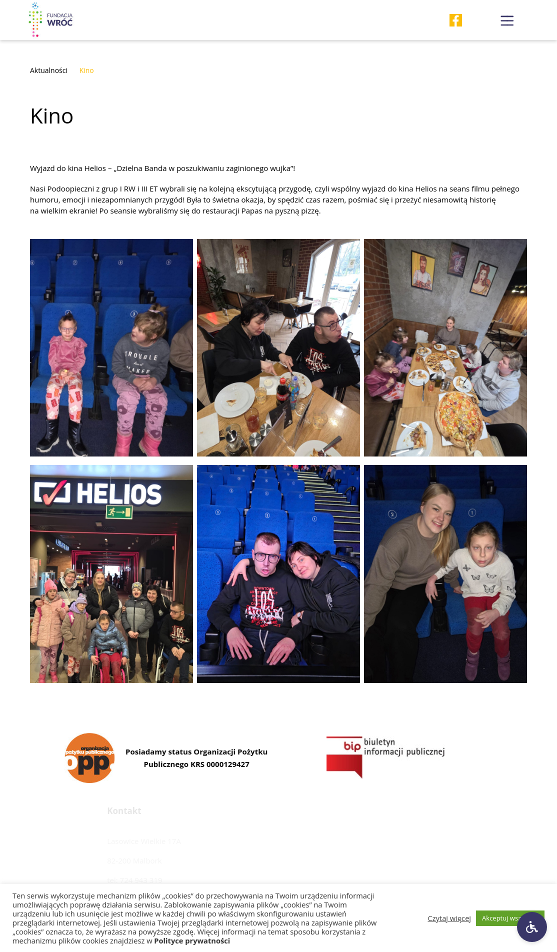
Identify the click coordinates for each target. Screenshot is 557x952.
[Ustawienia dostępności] (532, 927)
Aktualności (49, 70)
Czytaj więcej (450, 918)
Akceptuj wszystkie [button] (510, 918)
